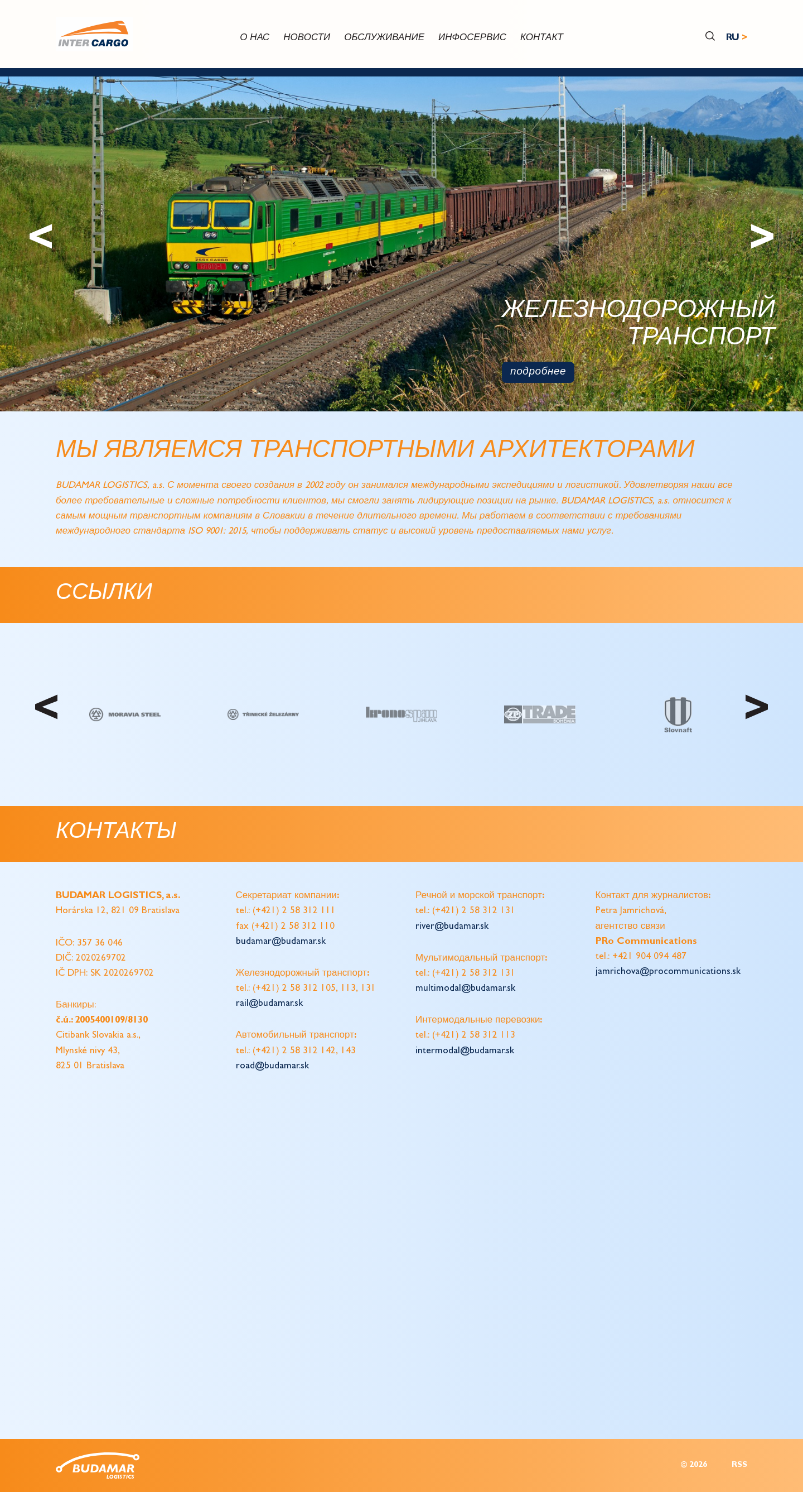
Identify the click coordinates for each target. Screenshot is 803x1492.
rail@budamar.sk (269, 1004)
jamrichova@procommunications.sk (668, 972)
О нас (254, 38)
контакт (541, 38)
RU (732, 38)
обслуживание (384, 38)
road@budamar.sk (272, 1066)
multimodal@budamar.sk (465, 989)
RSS (739, 1465)
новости (306, 38)
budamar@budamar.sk (281, 942)
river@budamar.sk (451, 927)
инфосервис (472, 38)
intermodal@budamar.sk (464, 1051)
